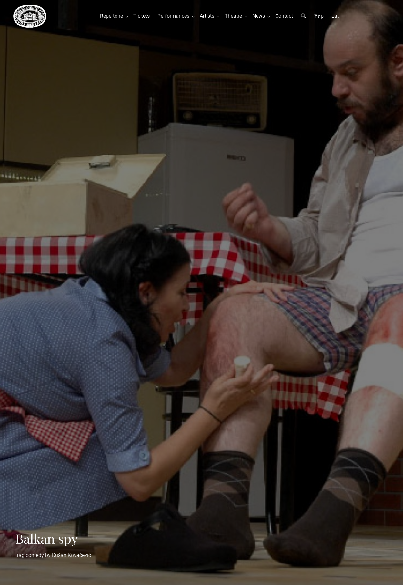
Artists (208, 16)
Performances (174, 16)
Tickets (141, 16)
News (259, 16)
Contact (284, 16)
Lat (335, 16)
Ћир (319, 16)
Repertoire (113, 16)
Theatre (235, 16)
